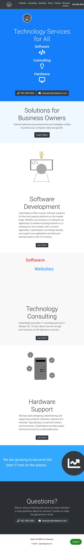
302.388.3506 (25, 93)
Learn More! (42, 245)
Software (22, 3)
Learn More (42, 135)
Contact (58, 3)
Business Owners (66, 4)
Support (75, 542)
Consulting (32, 3)
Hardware (42, 3)
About (50, 3)
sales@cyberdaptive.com (53, 93)
